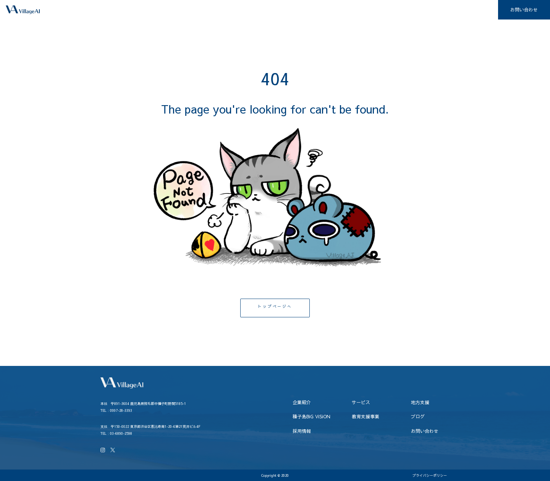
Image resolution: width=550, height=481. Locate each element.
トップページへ (275, 308)
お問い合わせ (524, 9)
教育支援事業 (401, 10)
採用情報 (479, 10)
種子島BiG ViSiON (348, 10)
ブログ (443, 10)
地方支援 (299, 10)
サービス (260, 10)
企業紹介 (221, 10)
